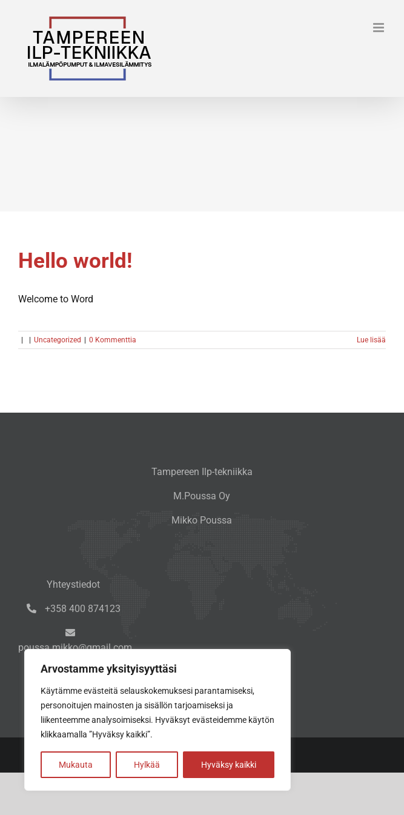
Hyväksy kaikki (228, 765)
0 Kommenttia (112, 340)
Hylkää (147, 765)
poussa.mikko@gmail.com (75, 647)
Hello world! (75, 260)
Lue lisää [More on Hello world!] (371, 340)
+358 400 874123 (81, 608)
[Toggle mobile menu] (379, 27)
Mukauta (76, 765)
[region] (157, 720)
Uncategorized (57, 340)
